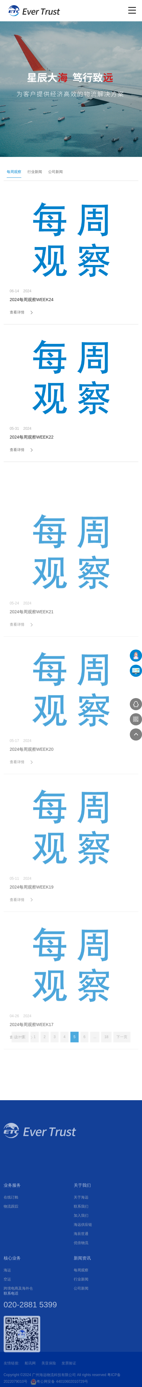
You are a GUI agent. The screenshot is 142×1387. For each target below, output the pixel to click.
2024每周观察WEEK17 (32, 1097)
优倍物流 (81, 1312)
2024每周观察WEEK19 (32, 960)
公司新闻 (53, 172)
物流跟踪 (11, 1275)
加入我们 (81, 1284)
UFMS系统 (136, 671)
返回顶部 (136, 734)
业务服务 (12, 1254)
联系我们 (81, 1275)
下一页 (121, 1045)
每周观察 (12, 172)
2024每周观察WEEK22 (32, 438)
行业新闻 (33, 172)
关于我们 (82, 1254)
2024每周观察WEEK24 (32, 301)
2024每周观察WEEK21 (32, 685)
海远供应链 (83, 1293)
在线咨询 (136, 704)
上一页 (20, 1045)
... (94, 1045)
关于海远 (81, 1266)
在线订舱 (11, 1266)
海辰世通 (81, 1303)
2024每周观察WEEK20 (32, 822)
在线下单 (136, 655)
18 (106, 1045)
